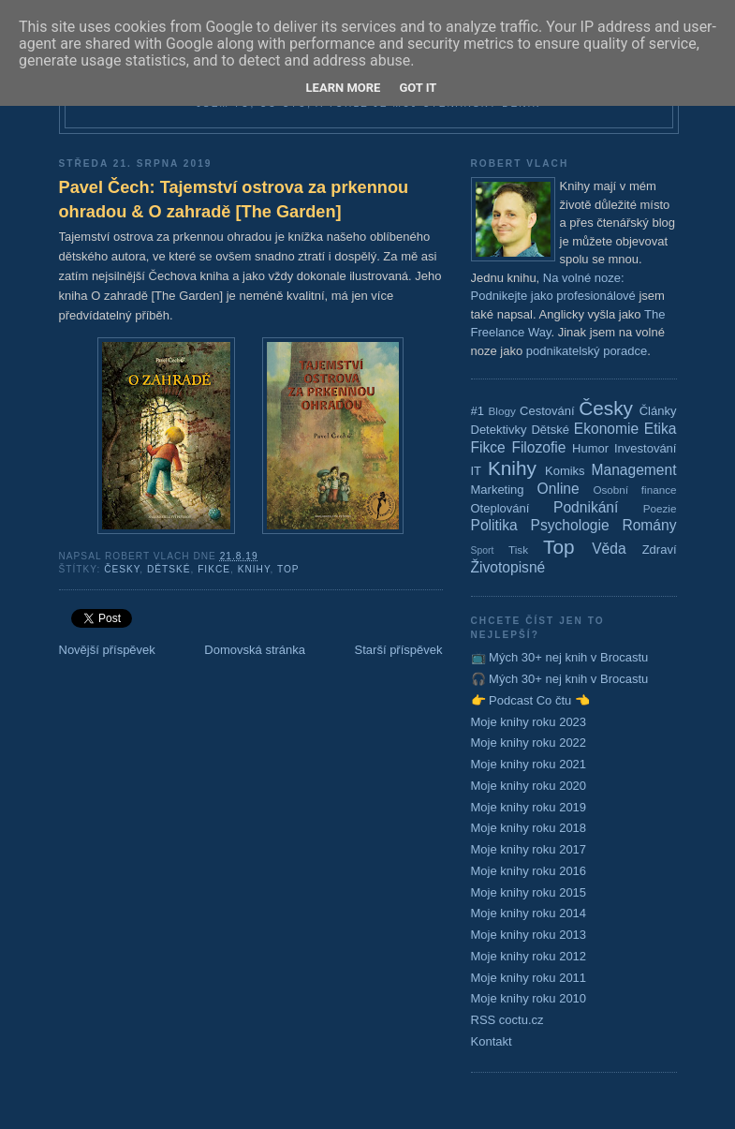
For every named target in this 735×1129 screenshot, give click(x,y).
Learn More (343, 88)
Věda (608, 549)
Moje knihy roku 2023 (529, 722)
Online (558, 489)
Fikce (214, 569)
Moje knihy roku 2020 (529, 786)
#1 (477, 411)
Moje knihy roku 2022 (529, 742)
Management (633, 470)
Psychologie (570, 525)
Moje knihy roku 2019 (529, 807)
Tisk (518, 549)
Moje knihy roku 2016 (529, 871)
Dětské (169, 569)
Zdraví (659, 549)
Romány (649, 525)
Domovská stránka (254, 650)
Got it (417, 88)
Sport (482, 550)
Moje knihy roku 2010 (529, 998)
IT (476, 471)
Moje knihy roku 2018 (529, 828)
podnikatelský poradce (586, 351)
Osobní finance (634, 489)
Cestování (547, 411)
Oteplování (500, 508)
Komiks (565, 471)
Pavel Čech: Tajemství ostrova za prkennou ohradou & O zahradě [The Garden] (234, 199)
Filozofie (538, 447)
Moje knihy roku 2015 (529, 892)
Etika (660, 429)
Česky (122, 569)
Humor (590, 448)
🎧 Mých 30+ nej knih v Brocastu (560, 679)
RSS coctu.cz (507, 1020)
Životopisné (508, 567)
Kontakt (491, 1041)
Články (658, 411)
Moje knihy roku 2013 (529, 935)
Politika (494, 525)
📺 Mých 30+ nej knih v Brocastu (560, 657)
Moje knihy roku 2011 (529, 978)
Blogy (502, 411)
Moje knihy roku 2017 (529, 849)
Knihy (254, 569)
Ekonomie (606, 429)
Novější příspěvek (107, 650)
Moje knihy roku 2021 (529, 764)
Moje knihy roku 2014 (529, 913)
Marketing (497, 490)
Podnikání (585, 507)
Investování (645, 448)
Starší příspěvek (399, 650)
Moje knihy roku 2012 (529, 956)
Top (288, 569)
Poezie (660, 508)
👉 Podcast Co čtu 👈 (530, 700)
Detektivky (499, 430)
